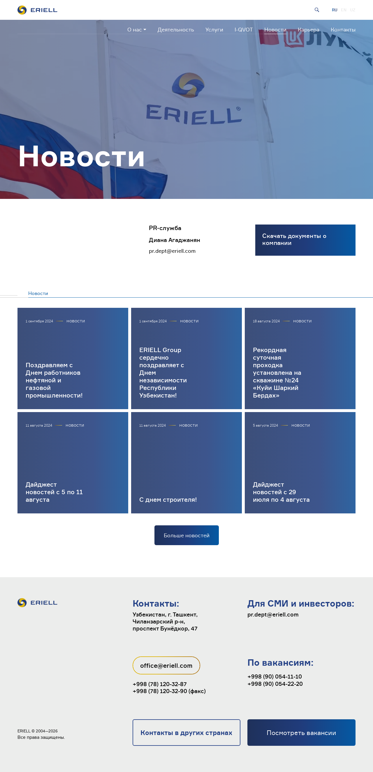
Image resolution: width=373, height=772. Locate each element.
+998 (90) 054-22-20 (275, 683)
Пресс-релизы (64, 293)
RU (334, 10)
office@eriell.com (166, 665)
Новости (275, 29)
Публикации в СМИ (114, 293)
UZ (353, 10)
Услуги (214, 29)
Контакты (343, 29)
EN (343, 10)
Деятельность (176, 29)
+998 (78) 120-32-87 (160, 684)
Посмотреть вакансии (301, 732)
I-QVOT (244, 29)
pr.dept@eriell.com (172, 251)
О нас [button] (134, 29)
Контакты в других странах (186, 732)
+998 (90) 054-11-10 (274, 676)
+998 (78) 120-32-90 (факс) (169, 691)
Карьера (308, 29)
